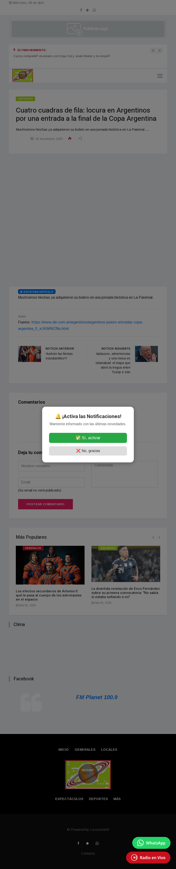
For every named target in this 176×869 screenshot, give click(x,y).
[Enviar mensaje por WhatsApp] (151, 843)
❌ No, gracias (88, 451)
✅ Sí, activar (88, 438)
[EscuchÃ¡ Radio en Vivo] (148, 857)
